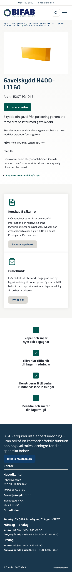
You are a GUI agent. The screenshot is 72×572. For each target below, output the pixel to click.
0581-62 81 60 (16, 489)
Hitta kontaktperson (19, 458)
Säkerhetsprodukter (42, 23)
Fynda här (18, 299)
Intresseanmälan (17, 107)
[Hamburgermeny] (65, 12)
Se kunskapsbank (22, 244)
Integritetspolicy (60, 568)
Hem (6, 23)
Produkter (18, 23)
